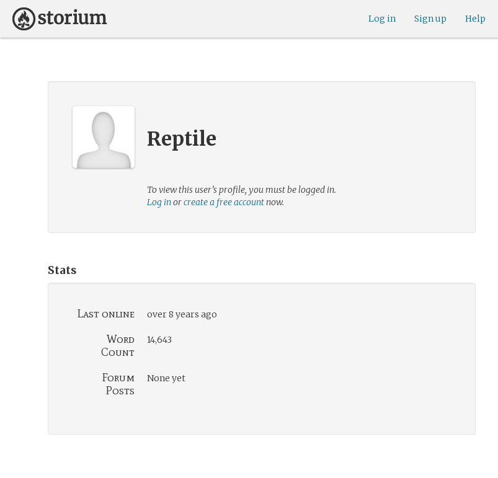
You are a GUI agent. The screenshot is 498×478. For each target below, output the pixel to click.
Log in (382, 18)
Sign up (430, 18)
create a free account (224, 202)
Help (475, 18)
